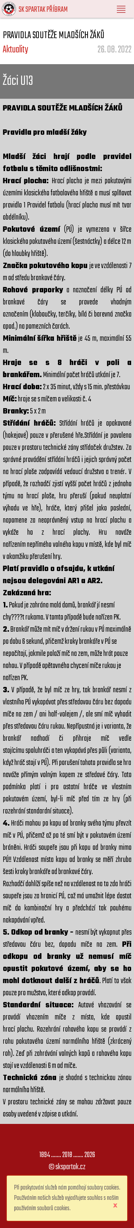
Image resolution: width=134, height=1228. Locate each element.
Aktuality (15, 49)
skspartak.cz (70, 1167)
